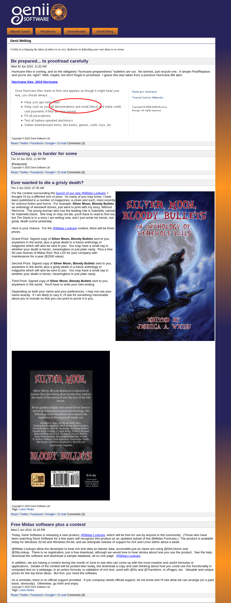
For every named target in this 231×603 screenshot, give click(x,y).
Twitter (24, 143)
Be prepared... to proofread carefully (50, 61)
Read (14, 143)
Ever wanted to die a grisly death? (47, 182)
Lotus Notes (26, 509)
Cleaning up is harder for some (44, 153)
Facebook (37, 143)
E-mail (62, 143)
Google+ (50, 143)
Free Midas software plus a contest (48, 524)
